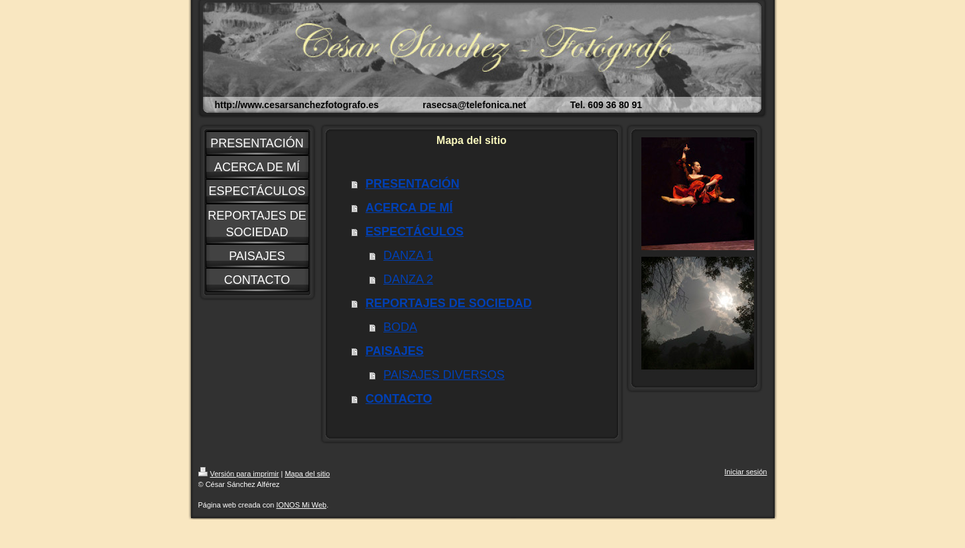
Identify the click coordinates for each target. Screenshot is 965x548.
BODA (400, 327)
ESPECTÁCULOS (414, 231)
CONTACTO (398, 398)
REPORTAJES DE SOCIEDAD (448, 303)
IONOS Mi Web (302, 505)
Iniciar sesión (745, 472)
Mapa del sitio (307, 474)
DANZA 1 (408, 255)
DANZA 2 (408, 279)
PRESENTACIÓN (412, 183)
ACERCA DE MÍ (408, 207)
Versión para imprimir (238, 474)
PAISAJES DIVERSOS (444, 374)
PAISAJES (394, 351)
